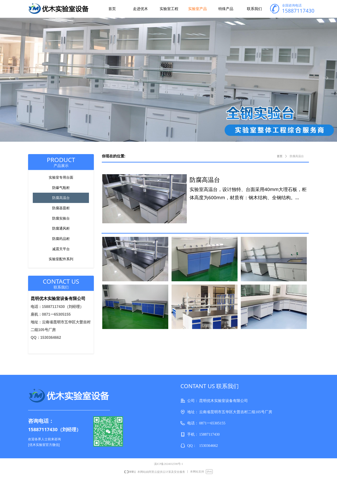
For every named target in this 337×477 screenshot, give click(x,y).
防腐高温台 (297, 156)
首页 (279, 156)
